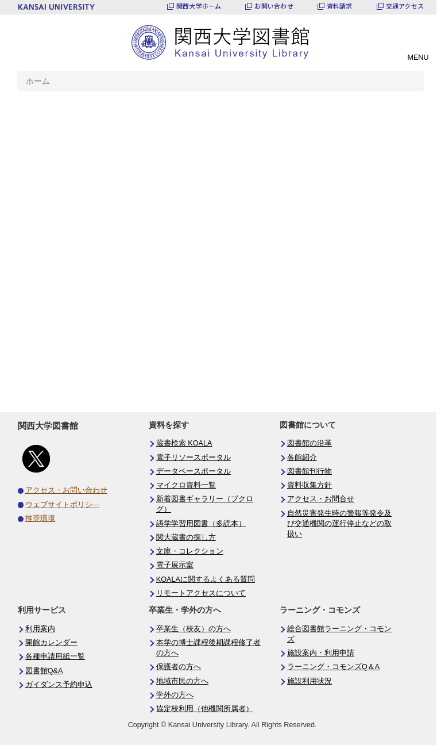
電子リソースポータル (193, 458)
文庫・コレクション (189, 551)
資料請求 (340, 6)
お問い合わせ (273, 6)
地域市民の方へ (182, 681)
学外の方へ (175, 695)
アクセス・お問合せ (320, 499)
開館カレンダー (51, 643)
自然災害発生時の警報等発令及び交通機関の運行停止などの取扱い (339, 523)
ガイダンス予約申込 (58, 685)
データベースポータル (193, 471)
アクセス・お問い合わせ (66, 490)
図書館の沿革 (309, 443)
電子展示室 (175, 565)
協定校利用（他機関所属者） (204, 709)
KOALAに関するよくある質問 (205, 579)
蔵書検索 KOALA (184, 443)
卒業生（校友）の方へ (193, 629)
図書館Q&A (44, 671)
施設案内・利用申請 (320, 653)
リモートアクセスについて (201, 593)
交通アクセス (405, 6)
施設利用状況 (309, 681)
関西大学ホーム (199, 6)
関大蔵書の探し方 (186, 537)
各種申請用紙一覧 (55, 656)
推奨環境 (40, 518)
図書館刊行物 (309, 471)
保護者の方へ (178, 667)
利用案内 (40, 629)
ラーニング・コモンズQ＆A (333, 667)
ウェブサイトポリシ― (62, 505)
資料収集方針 (309, 485)
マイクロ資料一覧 (186, 485)
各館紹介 (302, 458)
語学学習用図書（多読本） (201, 524)
